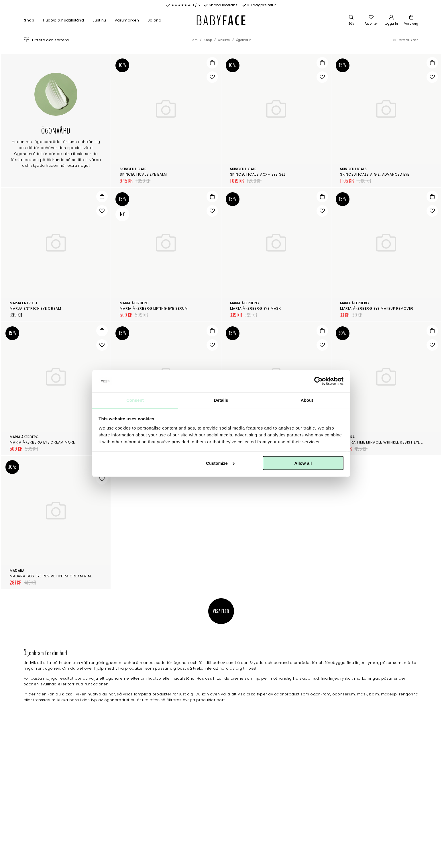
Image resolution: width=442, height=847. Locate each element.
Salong (154, 20)
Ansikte (224, 40)
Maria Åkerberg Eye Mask (255, 308)
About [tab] (307, 399)
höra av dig (230, 668)
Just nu (99, 20)
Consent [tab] (135, 399)
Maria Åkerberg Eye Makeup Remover (376, 308)
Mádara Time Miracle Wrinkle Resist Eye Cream (387, 442)
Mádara (17, 570)
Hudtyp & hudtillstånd (63, 20)
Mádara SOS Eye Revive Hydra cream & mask (54, 576)
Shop (29, 20)
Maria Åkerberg (134, 303)
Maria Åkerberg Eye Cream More (42, 442)
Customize (220, 463)
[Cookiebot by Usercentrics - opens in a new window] (318, 381)
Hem (194, 40)
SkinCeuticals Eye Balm (143, 174)
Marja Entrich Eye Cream (35, 308)
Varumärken (127, 20)
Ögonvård (244, 40)
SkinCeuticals (133, 168)
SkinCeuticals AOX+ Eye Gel (258, 174)
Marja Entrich (23, 303)
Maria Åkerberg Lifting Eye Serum (154, 308)
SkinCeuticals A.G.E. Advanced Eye (374, 174)
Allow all (303, 463)
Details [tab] (221, 399)
